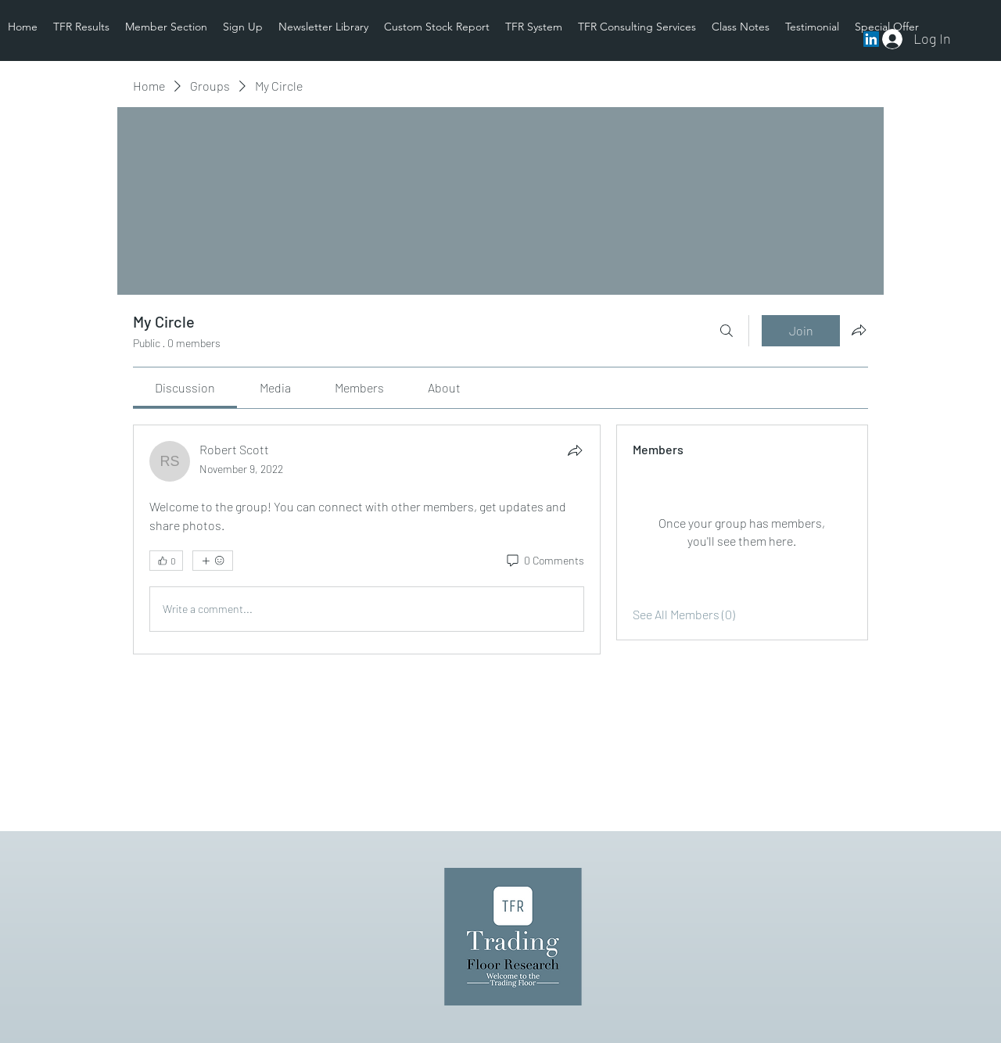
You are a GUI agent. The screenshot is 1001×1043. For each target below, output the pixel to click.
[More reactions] (212, 560)
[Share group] (858, 330)
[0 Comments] (544, 560)
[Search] (726, 330)
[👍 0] (166, 560)
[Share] (574, 450)
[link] (185, 387)
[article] (367, 539)
